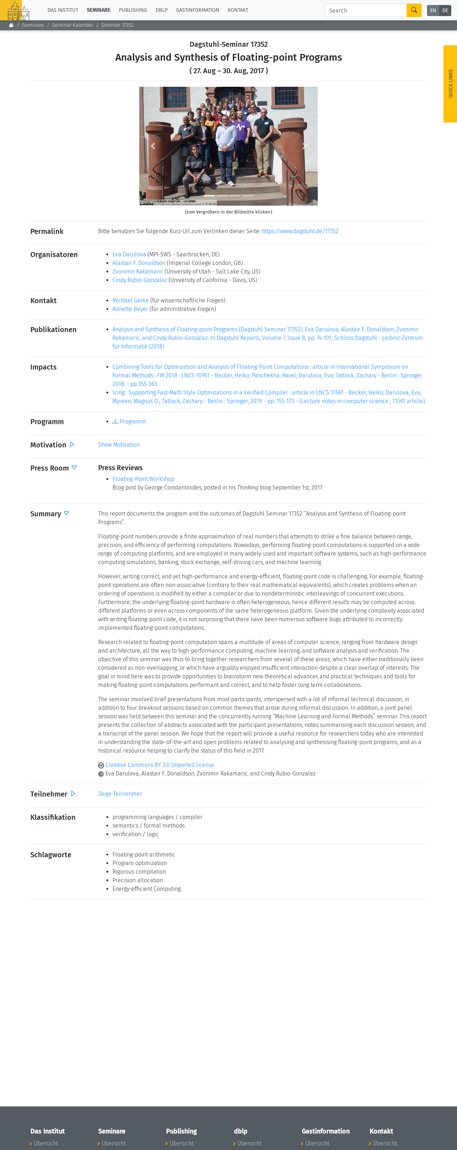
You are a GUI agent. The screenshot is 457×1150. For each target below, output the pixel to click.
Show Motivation (119, 444)
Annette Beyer (130, 309)
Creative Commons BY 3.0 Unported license (156, 765)
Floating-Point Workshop (143, 479)
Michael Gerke (130, 300)
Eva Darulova (129, 254)
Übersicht (46, 1143)
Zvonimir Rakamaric (137, 271)
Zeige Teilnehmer (120, 793)
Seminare (33, 25)
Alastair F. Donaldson (138, 263)
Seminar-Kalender (72, 25)
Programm (129, 421)
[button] (152, 146)
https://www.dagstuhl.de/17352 (300, 231)
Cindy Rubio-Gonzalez (139, 280)
